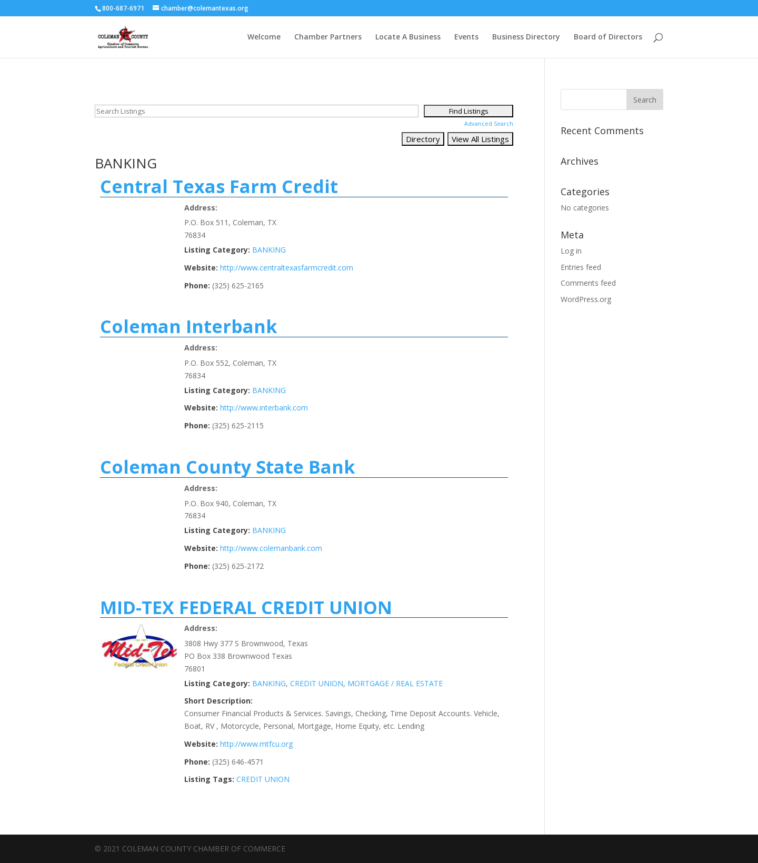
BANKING (269, 250)
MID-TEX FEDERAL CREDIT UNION (246, 607)
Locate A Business (408, 37)
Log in (571, 251)
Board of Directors (608, 37)
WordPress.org (586, 299)
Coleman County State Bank (227, 467)
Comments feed (588, 283)
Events (466, 37)
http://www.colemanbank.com (271, 548)
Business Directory (526, 37)
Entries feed (581, 267)
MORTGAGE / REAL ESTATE (395, 683)
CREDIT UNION (316, 683)
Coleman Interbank (188, 326)
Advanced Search (488, 123)
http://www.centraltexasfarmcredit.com (286, 268)
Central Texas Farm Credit (219, 186)
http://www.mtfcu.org (256, 744)
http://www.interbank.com (264, 408)
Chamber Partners (328, 37)
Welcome (264, 37)
